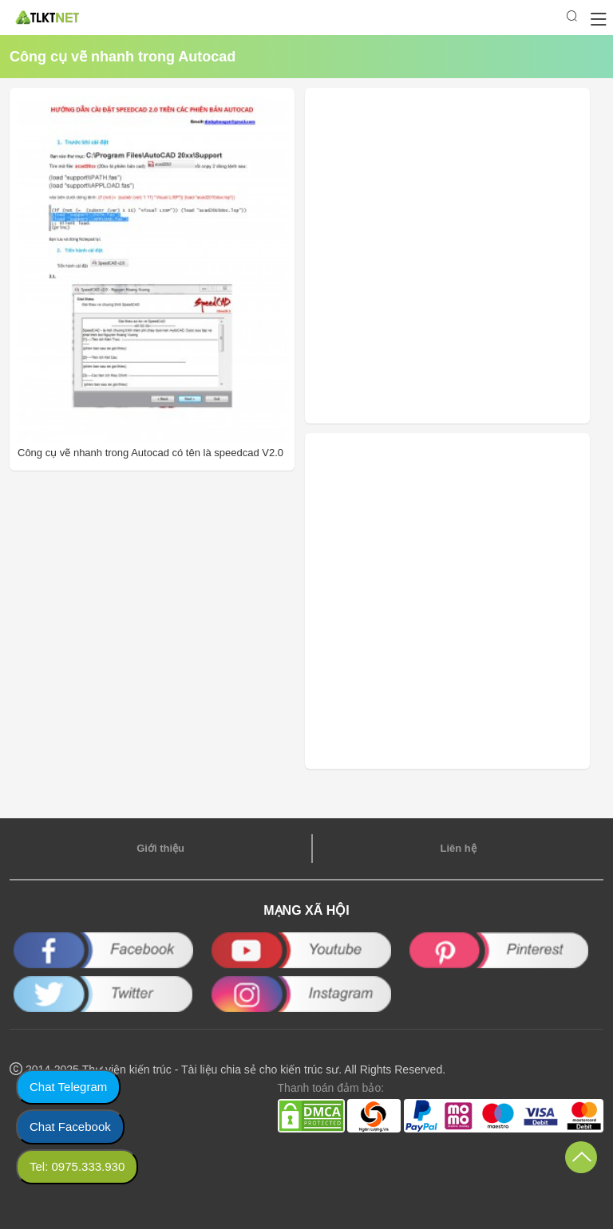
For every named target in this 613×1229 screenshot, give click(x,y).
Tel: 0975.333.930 (77, 1166)
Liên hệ (458, 848)
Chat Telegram (68, 1086)
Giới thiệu (160, 848)
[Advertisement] (419, 256)
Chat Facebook (70, 1126)
